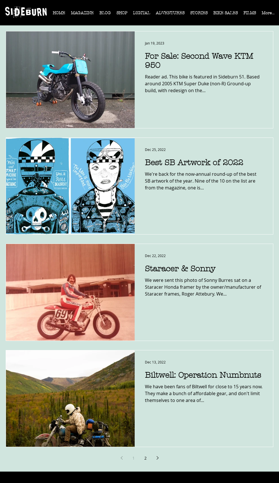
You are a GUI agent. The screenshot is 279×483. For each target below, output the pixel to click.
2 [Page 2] (145, 458)
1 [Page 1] (133, 458)
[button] (82, 14)
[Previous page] (121, 458)
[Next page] (157, 458)
